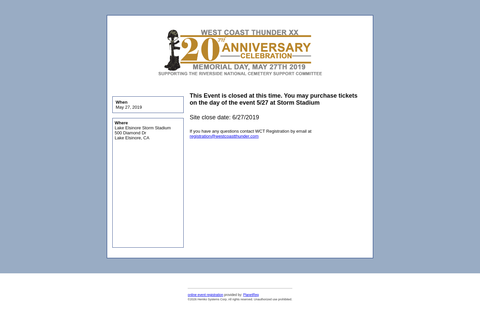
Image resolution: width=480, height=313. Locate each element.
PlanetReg (251, 295)
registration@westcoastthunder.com (224, 136)
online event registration (205, 295)
